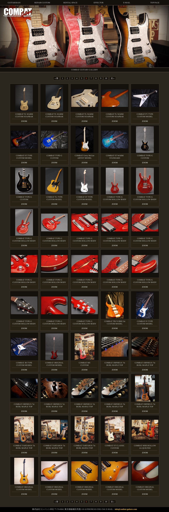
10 (106, 78)
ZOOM (24, 121)
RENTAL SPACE (70, 2)
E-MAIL (126, 2)
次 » (112, 78)
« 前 (56, 78)
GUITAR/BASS (14, 2)
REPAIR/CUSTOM (42, 2)
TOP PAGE (154, 2)
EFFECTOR (98, 2)
